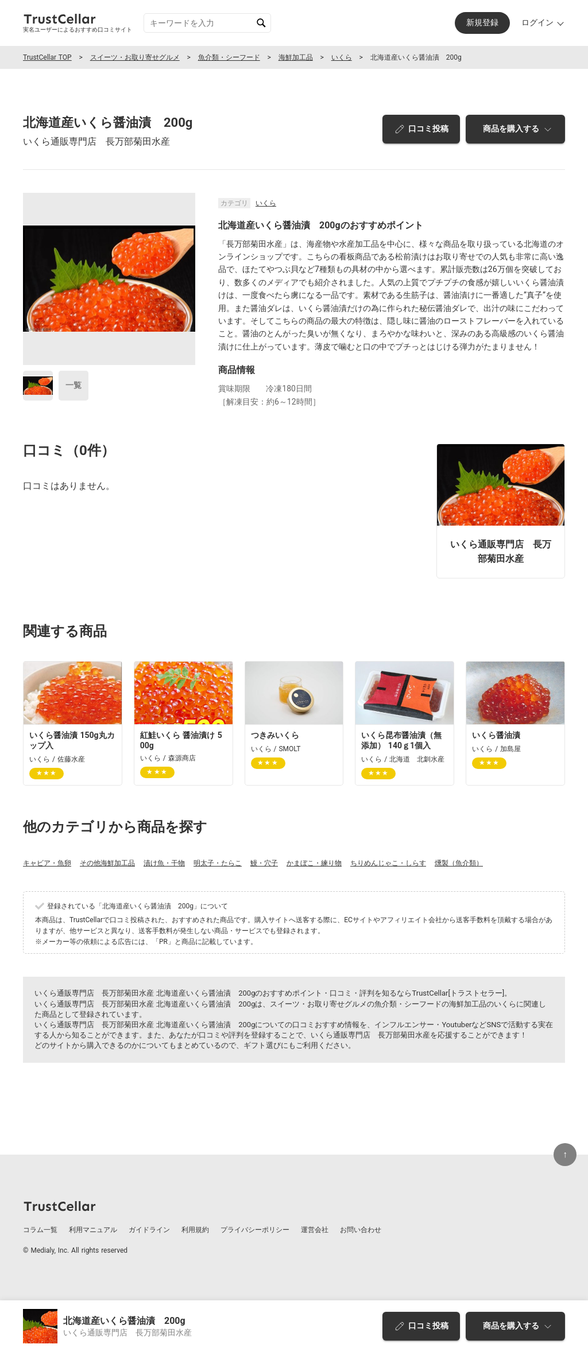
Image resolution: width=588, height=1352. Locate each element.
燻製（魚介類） (459, 863)
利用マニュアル (93, 1230)
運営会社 (314, 1230)
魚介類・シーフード (229, 57)
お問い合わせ (360, 1230)
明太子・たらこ (218, 863)
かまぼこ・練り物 (314, 863)
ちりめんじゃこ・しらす (388, 863)
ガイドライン (149, 1230)
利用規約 (195, 1230)
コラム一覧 (40, 1230)
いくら (341, 57)
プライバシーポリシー (254, 1230)
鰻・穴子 (264, 863)
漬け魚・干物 (164, 863)
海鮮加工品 (295, 57)
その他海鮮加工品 (107, 863)
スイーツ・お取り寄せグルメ (135, 57)
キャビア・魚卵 (47, 863)
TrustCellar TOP (47, 57)
